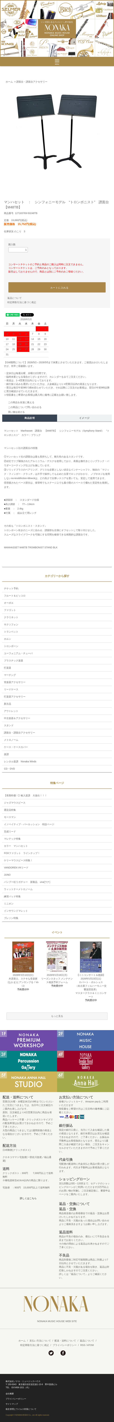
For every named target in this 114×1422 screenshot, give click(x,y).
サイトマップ (12, 1404)
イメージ (84, 418)
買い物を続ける (14, 412)
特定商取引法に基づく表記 (21, 302)
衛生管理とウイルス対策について (21, 1409)
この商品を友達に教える (19, 402)
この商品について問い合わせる (23, 407)
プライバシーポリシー (65, 1345)
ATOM (90, 1345)
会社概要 (10, 1393)
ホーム (9, 81)
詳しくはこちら (28, 1198)
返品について (14, 298)
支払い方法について (40, 1340)
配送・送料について (65, 1340)
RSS (82, 1345)
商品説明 (29, 418)
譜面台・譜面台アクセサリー (31, 81)
